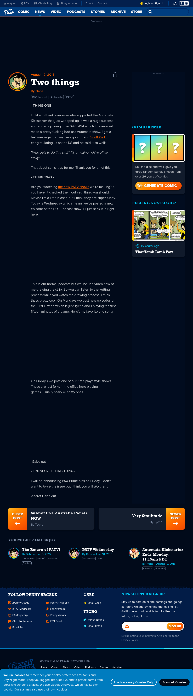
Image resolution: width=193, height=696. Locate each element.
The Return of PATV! (41, 550)
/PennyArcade (18, 605)
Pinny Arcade (67, 3)
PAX (25, 3)
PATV (69, 97)
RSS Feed (54, 624)
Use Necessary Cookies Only (132, 682)
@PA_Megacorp (19, 611)
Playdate (27, 563)
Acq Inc (10, 3)
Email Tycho (92, 628)
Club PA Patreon (20, 624)
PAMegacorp (18, 618)
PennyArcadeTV (57, 605)
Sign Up (159, 3)
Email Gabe (92, 605)
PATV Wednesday (98, 550)
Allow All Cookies (174, 682)
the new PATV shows (73, 187)
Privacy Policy (129, 643)
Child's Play (43, 3)
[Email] (144, 629)
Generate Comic (157, 184)
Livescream (52, 559)
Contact (102, 3)
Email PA (15, 630)
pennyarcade (56, 611)
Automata (57, 97)
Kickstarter (160, 568)
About (89, 3)
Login (147, 3)
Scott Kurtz (98, 137)
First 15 (40, 559)
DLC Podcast (39, 97)
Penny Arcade (56, 618)
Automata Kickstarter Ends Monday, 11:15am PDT (162, 555)
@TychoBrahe (93, 622)
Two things (55, 83)
